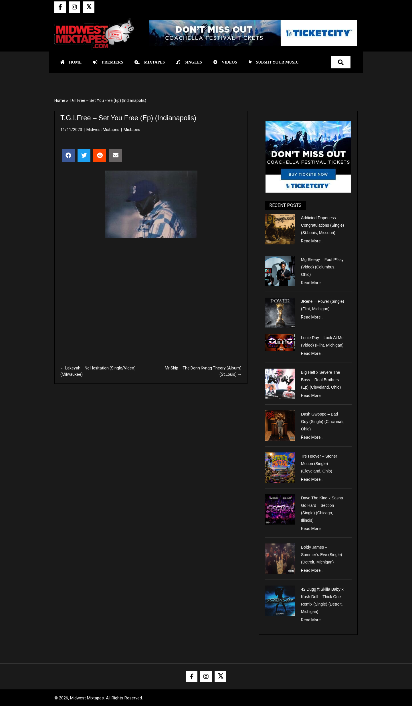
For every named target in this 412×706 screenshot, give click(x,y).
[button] (60, 7)
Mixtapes (132, 129)
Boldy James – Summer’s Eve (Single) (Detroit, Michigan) (321, 554)
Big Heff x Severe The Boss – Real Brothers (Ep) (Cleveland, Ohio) (321, 379)
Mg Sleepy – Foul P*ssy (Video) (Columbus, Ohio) (322, 267)
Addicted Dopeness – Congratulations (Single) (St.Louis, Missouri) (322, 225)
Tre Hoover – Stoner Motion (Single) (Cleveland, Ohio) (319, 463)
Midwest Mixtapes (102, 129)
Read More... (312, 241)
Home (59, 100)
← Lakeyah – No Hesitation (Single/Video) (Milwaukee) (98, 371)
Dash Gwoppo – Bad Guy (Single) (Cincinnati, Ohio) (322, 421)
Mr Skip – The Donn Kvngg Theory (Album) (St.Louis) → (203, 371)
